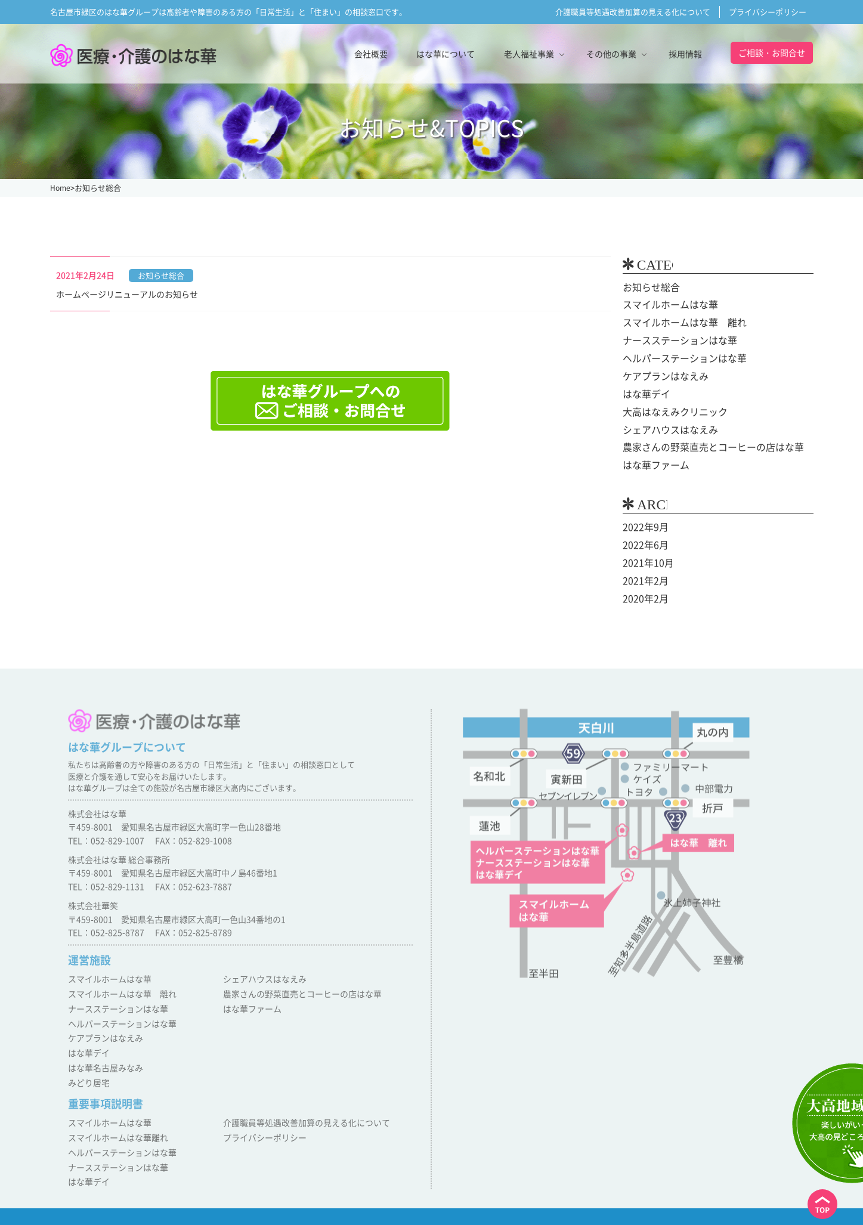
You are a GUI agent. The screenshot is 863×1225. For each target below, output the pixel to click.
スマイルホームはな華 (664, 305)
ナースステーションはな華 (673, 339)
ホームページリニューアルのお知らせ (127, 294)
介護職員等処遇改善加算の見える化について (632, 11)
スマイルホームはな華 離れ (677, 322)
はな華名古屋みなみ (103, 1056)
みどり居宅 (87, 1070)
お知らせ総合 (648, 287)
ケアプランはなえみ (660, 374)
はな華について (445, 54)
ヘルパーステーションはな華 (677, 357)
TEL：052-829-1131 (106, 883)
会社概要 (371, 54)
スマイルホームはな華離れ (114, 1123)
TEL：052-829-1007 (106, 837)
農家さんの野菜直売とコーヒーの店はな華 (702, 443)
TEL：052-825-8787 (106, 929)
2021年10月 (645, 556)
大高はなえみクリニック (668, 408)
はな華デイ (643, 391)
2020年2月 (643, 591)
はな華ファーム (652, 460)
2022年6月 (643, 539)
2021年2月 (643, 574)
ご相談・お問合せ (771, 52)
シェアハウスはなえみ (664, 426)
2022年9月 (643, 522)
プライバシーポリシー (767, 11)
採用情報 (685, 54)
